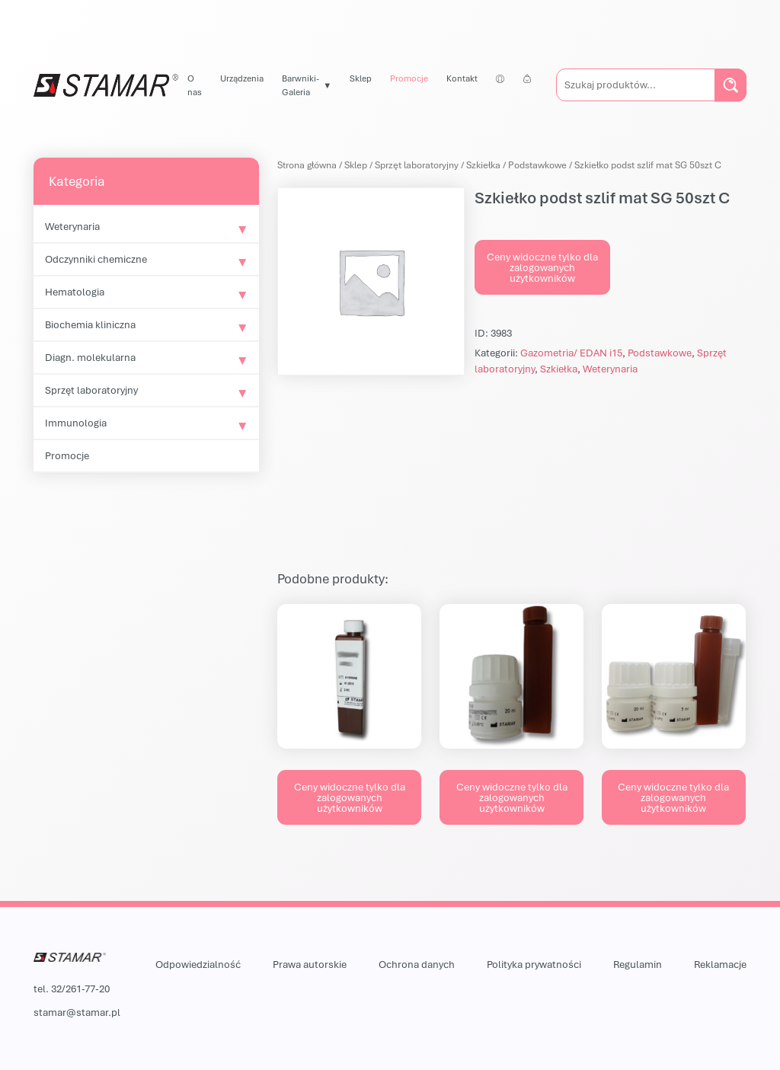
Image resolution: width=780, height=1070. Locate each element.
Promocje (409, 78)
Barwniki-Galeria (300, 84)
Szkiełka (483, 164)
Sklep (361, 78)
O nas (194, 84)
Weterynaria (72, 226)
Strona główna (307, 164)
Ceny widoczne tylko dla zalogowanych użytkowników (542, 267)
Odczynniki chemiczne (96, 259)
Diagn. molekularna (90, 357)
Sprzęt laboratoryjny (91, 390)
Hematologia (74, 292)
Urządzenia (242, 78)
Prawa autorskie (310, 964)
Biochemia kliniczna (90, 324)
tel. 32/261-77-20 (72, 988)
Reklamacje (720, 964)
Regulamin (637, 964)
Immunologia (76, 423)
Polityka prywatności (534, 964)
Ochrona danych (417, 964)
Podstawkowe (537, 164)
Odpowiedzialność (198, 964)
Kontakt (462, 78)
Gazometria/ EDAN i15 (571, 352)
